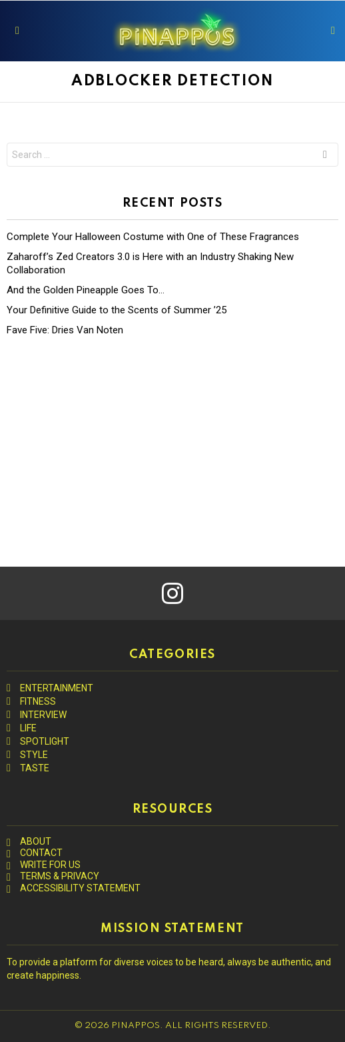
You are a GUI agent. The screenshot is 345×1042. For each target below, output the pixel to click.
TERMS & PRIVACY (59, 876)
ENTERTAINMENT (56, 688)
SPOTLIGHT (44, 741)
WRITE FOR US (50, 864)
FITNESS (38, 701)
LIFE (28, 728)
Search (325, 156)
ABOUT (35, 841)
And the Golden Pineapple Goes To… (86, 290)
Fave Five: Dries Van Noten (65, 330)
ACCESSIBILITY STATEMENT (80, 888)
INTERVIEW (43, 714)
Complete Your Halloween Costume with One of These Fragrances (153, 237)
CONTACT (41, 852)
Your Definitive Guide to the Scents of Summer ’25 (116, 310)
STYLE (34, 754)
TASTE (34, 768)
